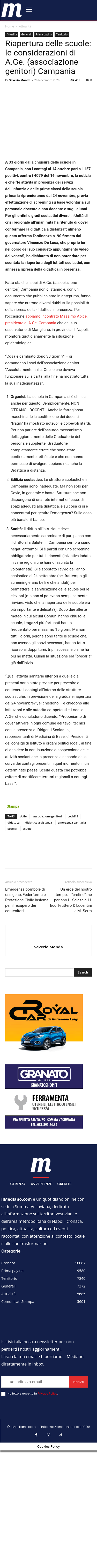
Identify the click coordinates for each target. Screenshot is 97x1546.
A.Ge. (24, 816)
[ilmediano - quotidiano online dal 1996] (11, 9)
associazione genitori (47, 816)
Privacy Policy (47, 1393)
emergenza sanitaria (72, 822)
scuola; (12, 829)
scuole (27, 829)
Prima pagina (44, 34)
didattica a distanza (38, 822)
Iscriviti (78, 1381)
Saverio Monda (20, 80)
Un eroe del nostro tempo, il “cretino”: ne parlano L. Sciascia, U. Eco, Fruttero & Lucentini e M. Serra (71, 900)
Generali (26, 34)
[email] (35, 1382)
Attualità (25, 26)
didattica (14, 822)
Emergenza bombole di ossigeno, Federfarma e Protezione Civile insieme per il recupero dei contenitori (26, 900)
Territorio (62, 34)
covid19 (73, 816)
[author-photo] (48, 938)
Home (9, 26)
